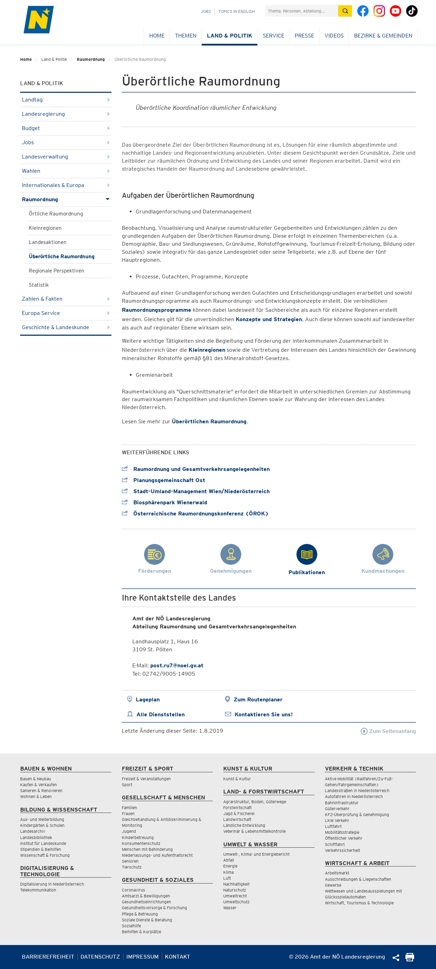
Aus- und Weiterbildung (42, 819)
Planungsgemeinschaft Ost (163, 480)
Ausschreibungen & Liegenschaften (358, 879)
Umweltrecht (235, 895)
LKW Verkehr (337, 820)
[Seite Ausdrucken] (410, 959)
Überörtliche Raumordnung (61, 256)
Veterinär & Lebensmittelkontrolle (254, 831)
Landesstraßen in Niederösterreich (357, 790)
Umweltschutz (236, 901)
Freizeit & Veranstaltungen (146, 778)
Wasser (229, 907)
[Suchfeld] (301, 11)
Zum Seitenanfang (388, 731)
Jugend (129, 831)
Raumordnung (91, 59)
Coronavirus (133, 890)
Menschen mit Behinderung (147, 849)
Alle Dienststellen (160, 714)
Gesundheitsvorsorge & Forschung (154, 907)
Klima (228, 872)
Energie (230, 866)
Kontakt (177, 956)
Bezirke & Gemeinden (383, 35)
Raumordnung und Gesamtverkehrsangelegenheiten (196, 469)
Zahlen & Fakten (66, 298)
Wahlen (66, 171)
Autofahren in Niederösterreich (354, 796)
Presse (304, 35)
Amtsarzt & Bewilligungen (146, 895)
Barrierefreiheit (48, 956)
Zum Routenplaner (258, 699)
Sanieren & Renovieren (41, 790)
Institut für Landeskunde (43, 843)
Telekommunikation (38, 890)
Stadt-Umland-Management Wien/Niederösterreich (196, 491)
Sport (127, 784)
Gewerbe (333, 885)
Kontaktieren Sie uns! (264, 714)
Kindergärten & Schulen (42, 825)
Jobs (206, 11)
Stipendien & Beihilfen (40, 849)
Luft (227, 878)
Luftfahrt (333, 826)
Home (157, 35)
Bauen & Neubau (35, 778)
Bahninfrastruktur (342, 802)
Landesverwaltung (66, 156)
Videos (334, 35)
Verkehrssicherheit (342, 850)
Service (273, 35)
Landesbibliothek (36, 837)
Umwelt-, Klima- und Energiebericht (256, 854)
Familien (129, 807)
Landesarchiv (32, 831)
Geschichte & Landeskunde (66, 327)
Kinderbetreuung (138, 837)
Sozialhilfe (131, 925)
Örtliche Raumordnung (56, 214)
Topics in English (236, 11)
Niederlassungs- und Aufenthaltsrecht (157, 855)
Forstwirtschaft (237, 807)
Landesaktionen (48, 242)
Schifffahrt (335, 844)
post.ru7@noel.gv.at (176, 665)
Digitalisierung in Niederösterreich (52, 884)
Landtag (66, 99)
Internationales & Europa (66, 185)
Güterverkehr (337, 808)
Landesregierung (66, 114)
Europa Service (66, 313)
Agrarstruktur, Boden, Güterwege (254, 801)
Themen (185, 35)
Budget (66, 128)
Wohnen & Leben (36, 796)
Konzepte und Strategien (269, 319)
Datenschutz (100, 956)
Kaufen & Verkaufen (38, 784)
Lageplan (148, 699)
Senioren (130, 861)
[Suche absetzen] (345, 11)
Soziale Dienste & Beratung (147, 919)
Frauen (128, 813)
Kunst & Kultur (237, 778)
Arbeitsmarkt (337, 873)
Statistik (39, 285)
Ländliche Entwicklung (244, 825)
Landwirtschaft (237, 819)
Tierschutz (132, 867)
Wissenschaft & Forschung (45, 855)
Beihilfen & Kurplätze (141, 931)
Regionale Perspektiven (56, 271)
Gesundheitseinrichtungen (146, 901)
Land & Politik (229, 35)
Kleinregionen (45, 228)
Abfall (228, 860)
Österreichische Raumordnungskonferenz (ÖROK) (195, 513)
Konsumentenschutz (141, 843)
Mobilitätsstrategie (342, 832)
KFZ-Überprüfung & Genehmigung (357, 814)
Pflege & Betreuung (140, 914)
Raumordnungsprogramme (156, 310)
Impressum (142, 956)
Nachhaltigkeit (236, 884)
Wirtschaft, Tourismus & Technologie (359, 902)
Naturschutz (234, 890)
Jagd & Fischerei (238, 813)
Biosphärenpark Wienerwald (164, 502)
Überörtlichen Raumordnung (209, 421)
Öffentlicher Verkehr (343, 838)
